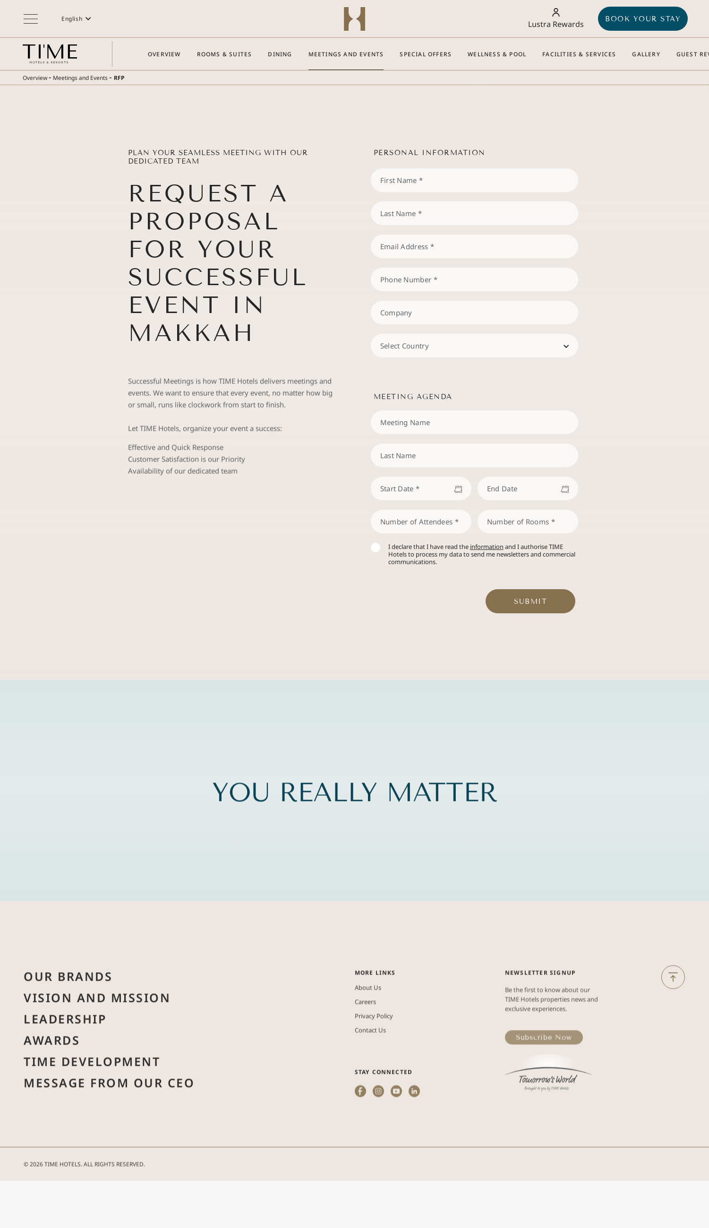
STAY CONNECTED (384, 1103)
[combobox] (474, 345)
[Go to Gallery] (646, 54)
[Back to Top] (673, 988)
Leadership (65, 1050)
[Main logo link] (50, 53)
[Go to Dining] (280, 54)
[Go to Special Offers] (426, 54)
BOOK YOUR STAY (643, 19)
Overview (35, 78)
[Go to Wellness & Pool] (497, 54)
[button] (76, 19)
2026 (36, 1175)
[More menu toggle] (31, 19)
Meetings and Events (80, 78)
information (487, 546)
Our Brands (68, 1007)
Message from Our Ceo (109, 1114)
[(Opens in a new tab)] (361, 1136)
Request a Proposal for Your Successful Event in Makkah (218, 263)
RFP (119, 78)
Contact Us (370, 1061)
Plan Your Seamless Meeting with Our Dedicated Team (218, 156)
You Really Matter (354, 823)
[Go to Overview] (164, 54)
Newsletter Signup (540, 1004)
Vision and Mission (97, 1028)
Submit (530, 601)
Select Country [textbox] (404, 345)
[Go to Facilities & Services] (579, 54)
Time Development (92, 1092)
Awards (52, 1071)
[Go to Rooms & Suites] (224, 54)
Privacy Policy (374, 1047)
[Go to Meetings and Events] (346, 54)
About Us (368, 1018)
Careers (365, 1032)
